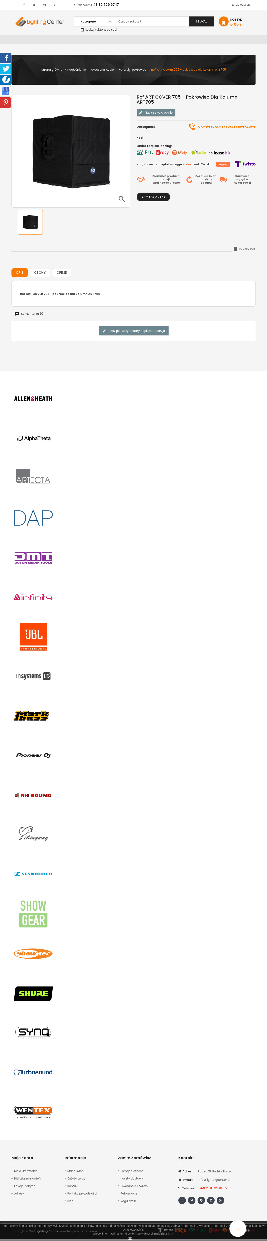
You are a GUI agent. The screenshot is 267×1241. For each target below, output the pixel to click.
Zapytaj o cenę (153, 198)
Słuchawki (184, 40)
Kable (202, 40)
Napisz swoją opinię (156, 114)
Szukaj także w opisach (99, 30)
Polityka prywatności (82, 1195)
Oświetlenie (46, 40)
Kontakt (239, 40)
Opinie (62, 274)
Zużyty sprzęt (77, 1180)
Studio (141, 40)
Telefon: (186, 1190)
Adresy (19, 1195)
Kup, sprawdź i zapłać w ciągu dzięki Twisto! (174, 166)
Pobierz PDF (244, 250)
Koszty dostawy (132, 1180)
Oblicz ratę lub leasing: (154, 147)
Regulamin (128, 1203)
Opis (19, 274)
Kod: (140, 139)
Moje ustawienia (26, 1173)
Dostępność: (146, 128)
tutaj (171, 1233)
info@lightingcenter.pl (214, 1181)
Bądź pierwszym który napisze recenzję (133, 332)
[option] (30, 223)
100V (100, 40)
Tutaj (155, 184)
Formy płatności (132, 1173)
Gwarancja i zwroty (134, 1188)
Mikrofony (161, 40)
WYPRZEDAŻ (22, 40)
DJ (63, 40)
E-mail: (185, 1181)
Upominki (219, 40)
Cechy (40, 274)
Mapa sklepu (76, 1173)
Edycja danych (24, 1188)
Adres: (185, 1173)
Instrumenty (119, 40)
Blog (70, 1203)
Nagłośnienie (80, 40)
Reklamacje (129, 1195)
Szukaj (201, 21)
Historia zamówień (27, 1180)
